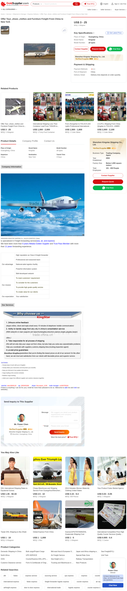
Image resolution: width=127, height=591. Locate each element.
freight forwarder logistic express (57, 582)
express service (31, 576)
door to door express (32, 587)
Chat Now (113, 585)
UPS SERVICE (31, 555)
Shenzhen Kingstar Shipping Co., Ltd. (90, 57)
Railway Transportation (84, 559)
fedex (16, 576)
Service (8, 14)
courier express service (96, 587)
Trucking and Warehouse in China (62, 563)
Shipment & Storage (19, 14)
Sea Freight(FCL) (107, 551)
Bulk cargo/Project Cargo (35, 551)
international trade (54, 587)
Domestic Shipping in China (11, 551)
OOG (3, 559)
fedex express (32, 582)
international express (11, 582)
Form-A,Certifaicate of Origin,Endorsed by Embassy (37, 563)
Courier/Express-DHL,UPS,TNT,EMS (37, 559)
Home (3, 14)
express (84, 576)
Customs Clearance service (11, 563)
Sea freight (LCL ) (57, 559)
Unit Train (104, 555)
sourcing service (51, 576)
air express (100, 582)
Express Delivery (33, 14)
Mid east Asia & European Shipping (62, 551)
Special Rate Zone (83, 555)
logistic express (74, 587)
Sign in (116, 4)
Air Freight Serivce (58, 555)
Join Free (123, 4)
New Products (81, 563)
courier (97, 576)
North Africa (5, 555)
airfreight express (10, 587)
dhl (5, 576)
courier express (82, 582)
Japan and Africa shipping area (87, 551)
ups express (69, 576)
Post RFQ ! (72, 437)
